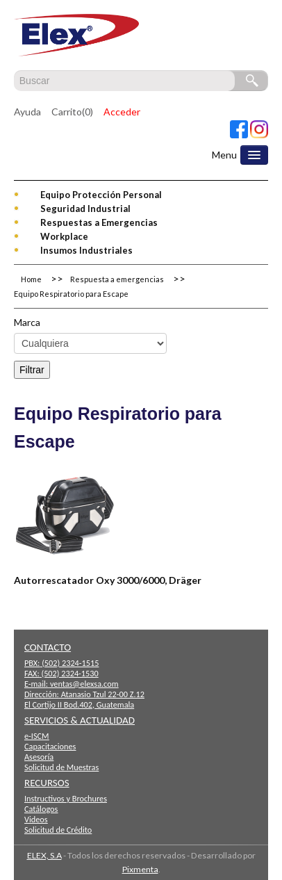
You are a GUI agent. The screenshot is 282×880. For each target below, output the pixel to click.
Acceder (121, 111)
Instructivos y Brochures (65, 798)
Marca (27, 322)
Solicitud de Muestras (61, 767)
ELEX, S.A (44, 855)
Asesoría (38, 756)
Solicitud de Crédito (58, 829)
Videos (36, 819)
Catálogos (41, 809)
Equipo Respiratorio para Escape (71, 293)
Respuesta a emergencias (117, 279)
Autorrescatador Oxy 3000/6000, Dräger (107, 580)
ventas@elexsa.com (84, 683)
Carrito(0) (72, 111)
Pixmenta (140, 869)
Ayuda (27, 111)
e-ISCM (36, 736)
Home (31, 279)
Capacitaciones (50, 746)
